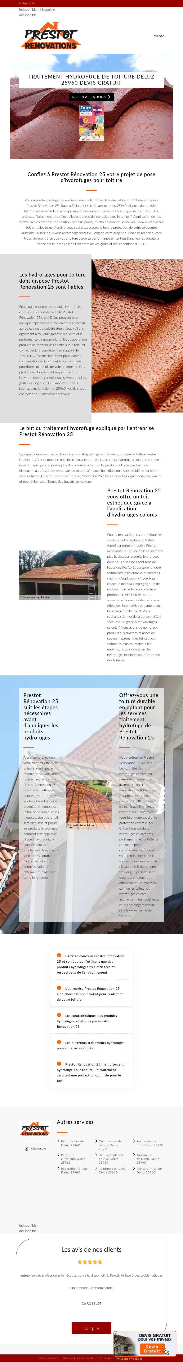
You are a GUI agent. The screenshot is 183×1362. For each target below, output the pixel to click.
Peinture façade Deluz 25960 (70, 1143)
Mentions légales (100, 1358)
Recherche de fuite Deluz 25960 (147, 1143)
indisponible (27, 9)
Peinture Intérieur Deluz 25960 (147, 1170)
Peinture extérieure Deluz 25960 (71, 1158)
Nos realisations (91, 97)
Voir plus (91, 1328)
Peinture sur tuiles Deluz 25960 (110, 1170)
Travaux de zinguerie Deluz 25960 (145, 1158)
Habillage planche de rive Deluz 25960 (110, 1158)
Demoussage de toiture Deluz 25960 (108, 1145)
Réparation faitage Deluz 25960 (72, 1170)
